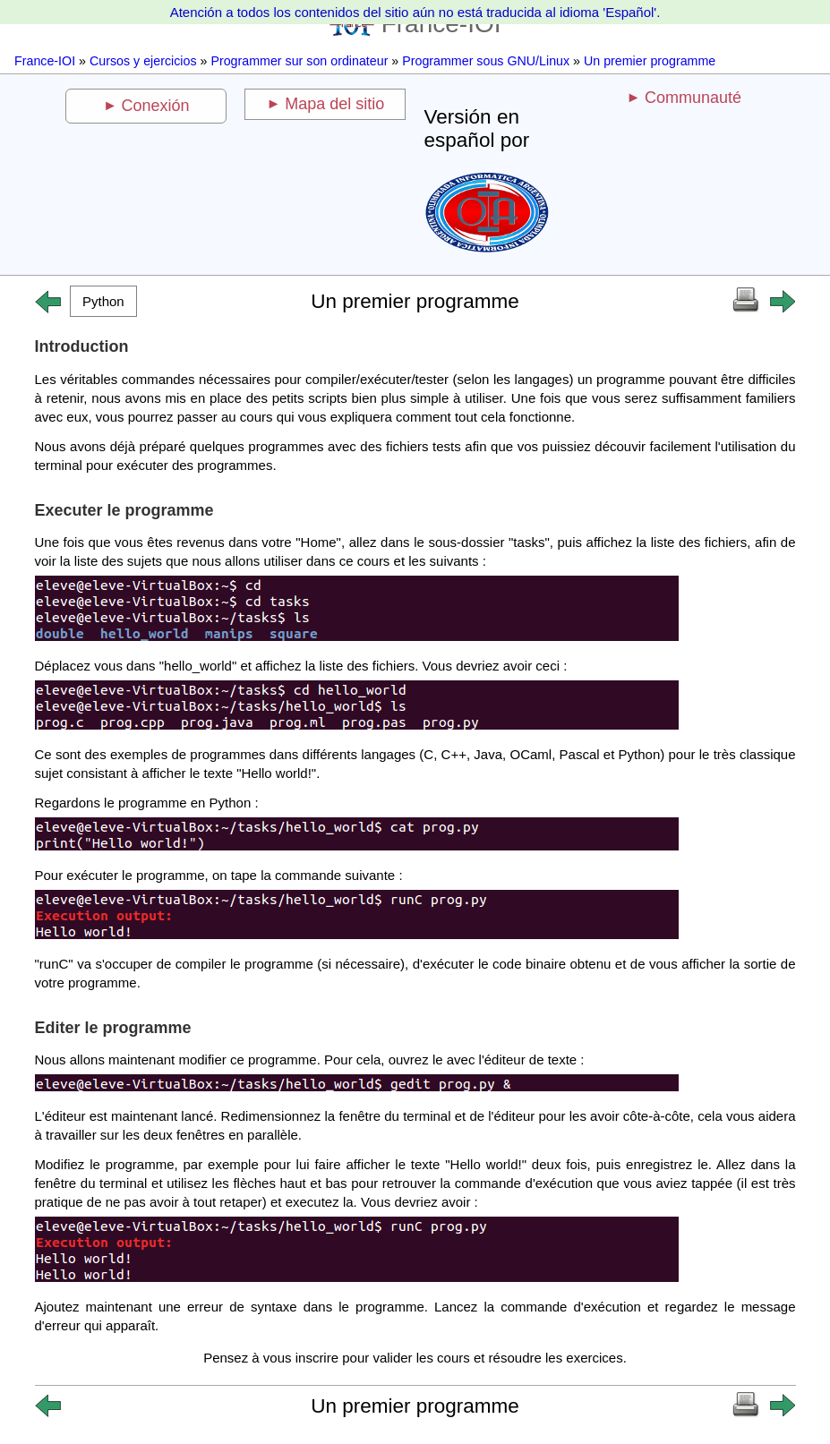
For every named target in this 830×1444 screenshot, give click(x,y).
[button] (104, 301)
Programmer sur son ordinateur (299, 61)
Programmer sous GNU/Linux (485, 61)
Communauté (693, 98)
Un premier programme (649, 61)
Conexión (155, 106)
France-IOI (44, 61)
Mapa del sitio (334, 104)
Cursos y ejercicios (143, 61)
